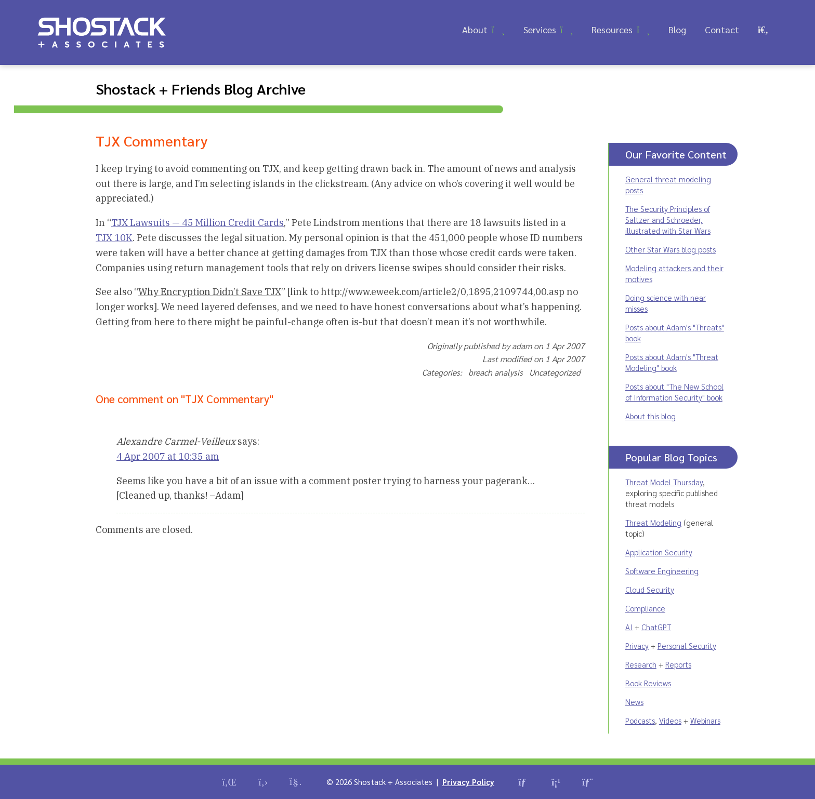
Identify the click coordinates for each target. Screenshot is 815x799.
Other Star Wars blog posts (670, 249)
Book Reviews (648, 683)
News (634, 702)
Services (539, 29)
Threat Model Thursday (664, 482)
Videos (670, 720)
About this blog (650, 416)
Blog (677, 29)
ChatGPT (656, 627)
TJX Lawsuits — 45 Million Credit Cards (197, 223)
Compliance (645, 608)
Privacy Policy (468, 782)
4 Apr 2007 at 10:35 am (167, 456)
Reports (678, 664)
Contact (722, 29)
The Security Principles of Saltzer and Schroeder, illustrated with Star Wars (668, 219)
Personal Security (687, 645)
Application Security (658, 552)
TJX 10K (114, 238)
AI (629, 627)
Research (640, 664)
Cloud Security (649, 589)
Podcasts (640, 720)
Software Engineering (662, 571)
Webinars (705, 720)
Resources (612, 29)
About (475, 29)
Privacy (637, 645)
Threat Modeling (653, 522)
